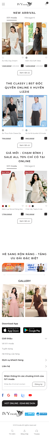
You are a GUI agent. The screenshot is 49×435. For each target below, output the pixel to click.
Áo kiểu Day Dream (10, 61)
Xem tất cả (25, 73)
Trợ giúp (37, 434)
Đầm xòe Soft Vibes (33, 61)
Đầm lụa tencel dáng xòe (12, 209)
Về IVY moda (8, 343)
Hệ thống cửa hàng (11, 354)
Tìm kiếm (12, 434)
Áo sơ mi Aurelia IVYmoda (35, 133)
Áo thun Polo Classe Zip (11, 133)
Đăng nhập (24, 434)
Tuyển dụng (7, 349)
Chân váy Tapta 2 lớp (33, 209)
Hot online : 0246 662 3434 (19, 403)
